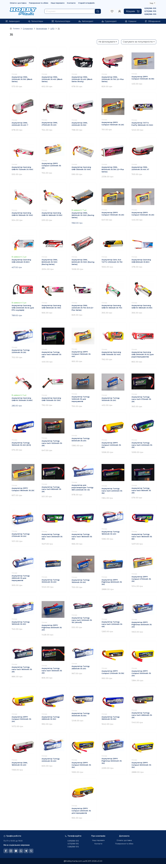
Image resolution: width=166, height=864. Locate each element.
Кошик (132, 11)
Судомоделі (28, 29)
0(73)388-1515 (150, 11)
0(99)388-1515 (150, 8)
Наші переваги (57, 3)
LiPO (52, 29)
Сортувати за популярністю (138, 41)
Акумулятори (41, 29)
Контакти (71, 3)
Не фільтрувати (107, 41)
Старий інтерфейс (86, 3)
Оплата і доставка (18, 3)
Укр (152, 3)
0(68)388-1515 (150, 14)
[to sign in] (112, 11)
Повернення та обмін (38, 3)
